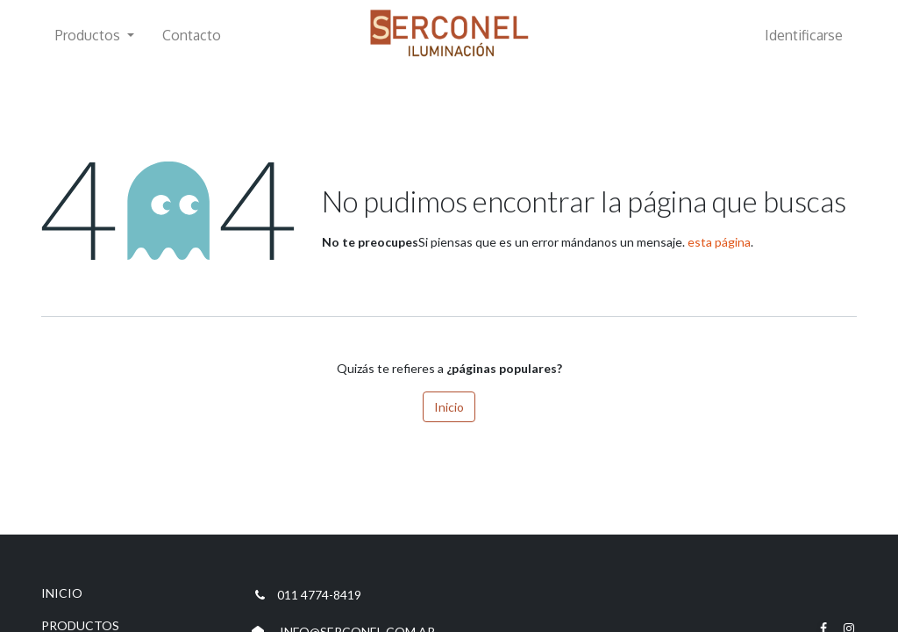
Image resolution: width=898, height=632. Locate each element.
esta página (719, 241)
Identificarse (804, 35)
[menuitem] (191, 35)
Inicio (449, 406)
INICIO (61, 592)
